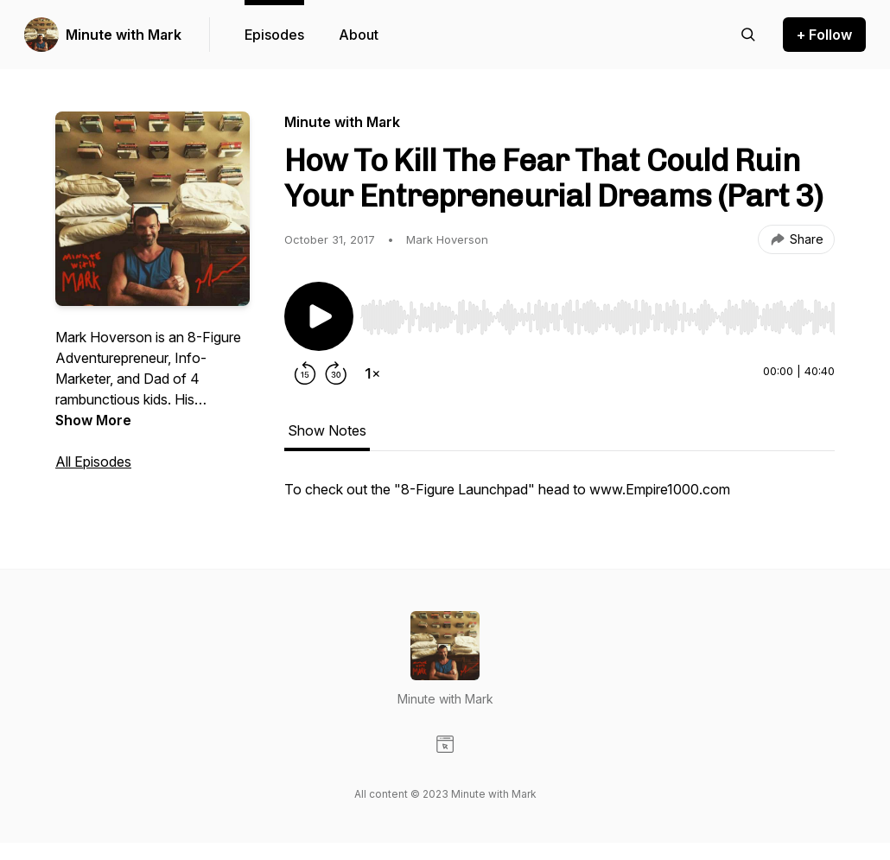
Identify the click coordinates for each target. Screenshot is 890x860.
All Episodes (93, 461)
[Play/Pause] (318, 316)
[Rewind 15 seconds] (305, 373)
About (358, 34)
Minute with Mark (123, 34)
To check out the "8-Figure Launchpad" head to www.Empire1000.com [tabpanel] (507, 489)
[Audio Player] (597, 312)
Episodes (274, 34)
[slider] (597, 317)
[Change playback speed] (372, 373)
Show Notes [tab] (327, 430)
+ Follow (824, 34)
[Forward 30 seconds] (336, 373)
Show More (93, 420)
